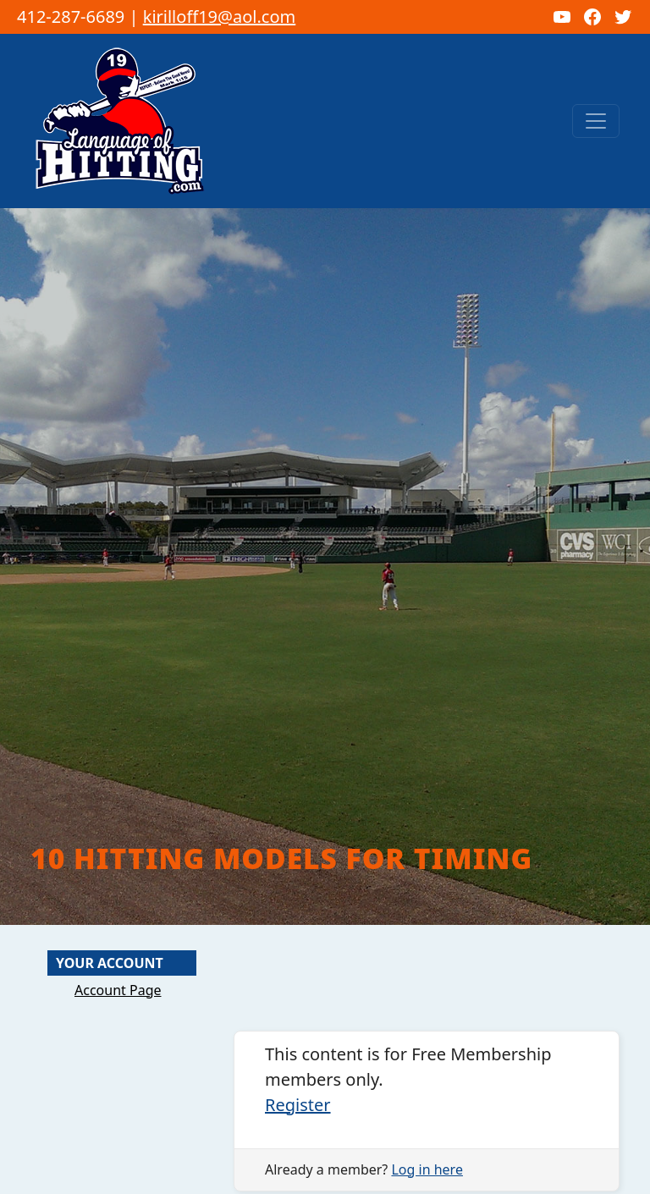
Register (298, 1104)
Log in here (426, 1169)
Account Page (118, 990)
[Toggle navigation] (596, 121)
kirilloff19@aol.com (219, 16)
